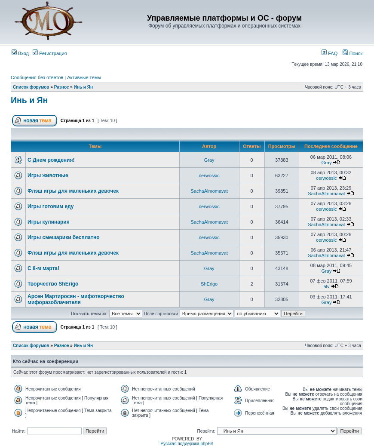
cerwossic (209, 175)
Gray (209, 160)
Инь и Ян (83, 87)
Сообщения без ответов (37, 77)
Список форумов (31, 87)
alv (326, 286)
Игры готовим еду (51, 206)
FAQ (329, 53)
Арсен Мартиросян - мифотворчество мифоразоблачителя (76, 299)
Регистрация (50, 53)
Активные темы (84, 77)
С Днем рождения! (51, 160)
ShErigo (209, 283)
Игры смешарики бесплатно (63, 237)
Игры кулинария (49, 222)
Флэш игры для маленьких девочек (73, 191)
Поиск (352, 53)
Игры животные (48, 175)
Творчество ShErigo (53, 284)
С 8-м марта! (43, 268)
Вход (20, 53)
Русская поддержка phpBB (186, 443)
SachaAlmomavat (209, 191)
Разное (61, 87)
